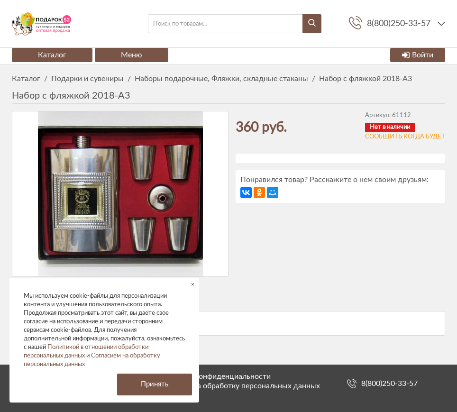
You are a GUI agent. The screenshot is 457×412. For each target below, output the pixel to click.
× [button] (192, 284)
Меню (131, 55)
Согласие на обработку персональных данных (239, 386)
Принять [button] (154, 384)
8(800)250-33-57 (389, 383)
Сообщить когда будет (405, 137)
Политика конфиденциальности (215, 376)
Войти (417, 55)
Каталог (52, 55)
